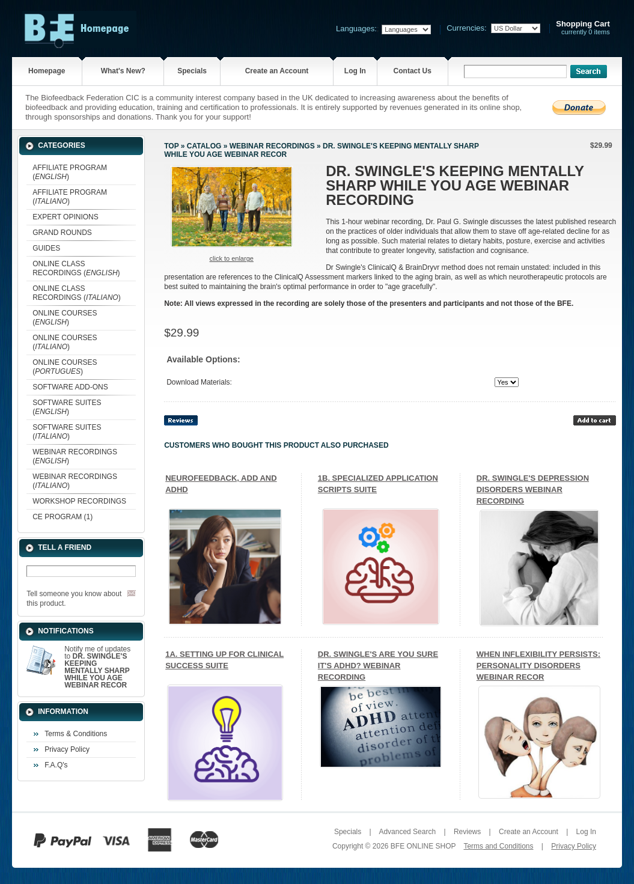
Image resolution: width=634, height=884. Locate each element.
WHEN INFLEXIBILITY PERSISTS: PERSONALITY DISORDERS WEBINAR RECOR (538, 665)
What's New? (123, 71)
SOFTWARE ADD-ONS (70, 387)
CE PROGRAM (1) (62, 517)
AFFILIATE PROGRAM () (69, 172)
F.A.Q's (55, 765)
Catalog (204, 146)
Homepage (46, 71)
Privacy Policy (67, 749)
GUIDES (46, 248)
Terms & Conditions (75, 734)
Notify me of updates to (97, 667)
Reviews (467, 832)
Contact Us (412, 71)
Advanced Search (407, 832)
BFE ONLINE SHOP (423, 846)
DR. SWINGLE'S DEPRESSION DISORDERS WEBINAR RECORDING (533, 489)
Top (171, 146)
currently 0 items (583, 27)
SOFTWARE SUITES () (66, 407)
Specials (192, 71)
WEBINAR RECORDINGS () (74, 456)
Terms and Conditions (498, 846)
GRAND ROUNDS (62, 232)
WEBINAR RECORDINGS (272, 146)
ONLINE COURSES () (64, 317)
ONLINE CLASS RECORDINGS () (76, 268)
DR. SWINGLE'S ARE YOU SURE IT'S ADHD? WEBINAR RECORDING (378, 665)
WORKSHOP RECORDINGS (79, 501)
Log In (355, 71)
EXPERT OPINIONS (65, 217)
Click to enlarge (232, 258)
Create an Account (277, 71)
